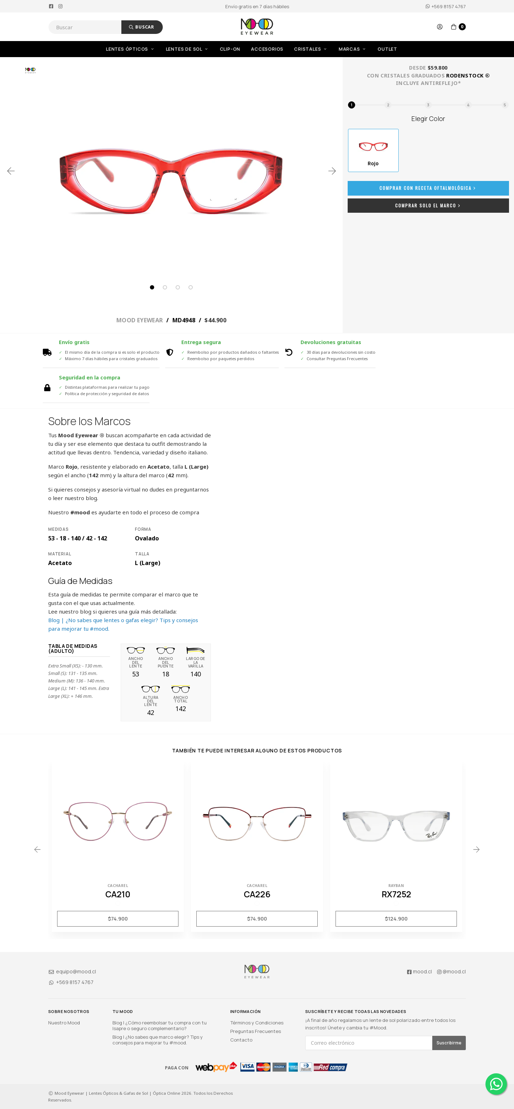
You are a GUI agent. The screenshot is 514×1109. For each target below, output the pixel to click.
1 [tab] (152, 287)
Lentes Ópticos (130, 49)
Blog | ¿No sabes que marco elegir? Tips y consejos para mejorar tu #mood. (157, 1040)
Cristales (311, 49)
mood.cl (419, 971)
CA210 (117, 894)
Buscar (141, 27)
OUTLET (387, 49)
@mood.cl (451, 971)
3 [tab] (178, 287)
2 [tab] (165, 287)
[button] (439, 26)
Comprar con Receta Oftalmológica (428, 188)
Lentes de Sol (187, 49)
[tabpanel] (171, 171)
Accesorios (267, 49)
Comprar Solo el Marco (428, 205)
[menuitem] (136, 49)
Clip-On (230, 49)
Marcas (353, 49)
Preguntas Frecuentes (255, 1031)
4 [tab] (190, 287)
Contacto (241, 1040)
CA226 (257, 894)
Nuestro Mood (64, 1022)
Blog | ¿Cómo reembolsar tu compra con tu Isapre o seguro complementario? (159, 1025)
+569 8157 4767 (445, 6)
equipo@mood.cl (72, 971)
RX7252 (396, 894)
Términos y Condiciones (256, 1022)
